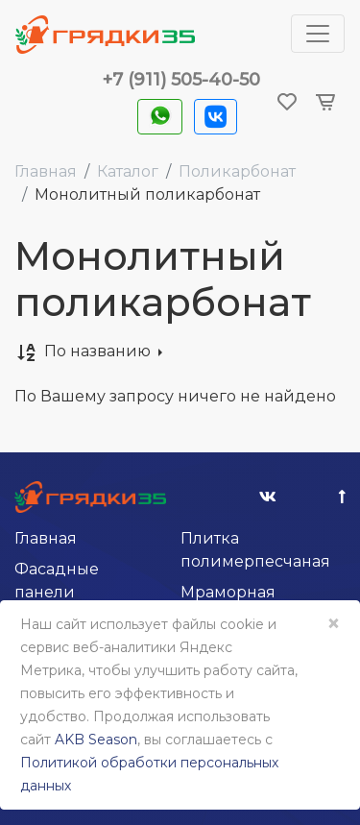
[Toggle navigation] (318, 33)
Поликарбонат (237, 171)
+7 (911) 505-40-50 (181, 79)
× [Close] (333, 624)
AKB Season (96, 739)
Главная (45, 171)
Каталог (127, 171)
